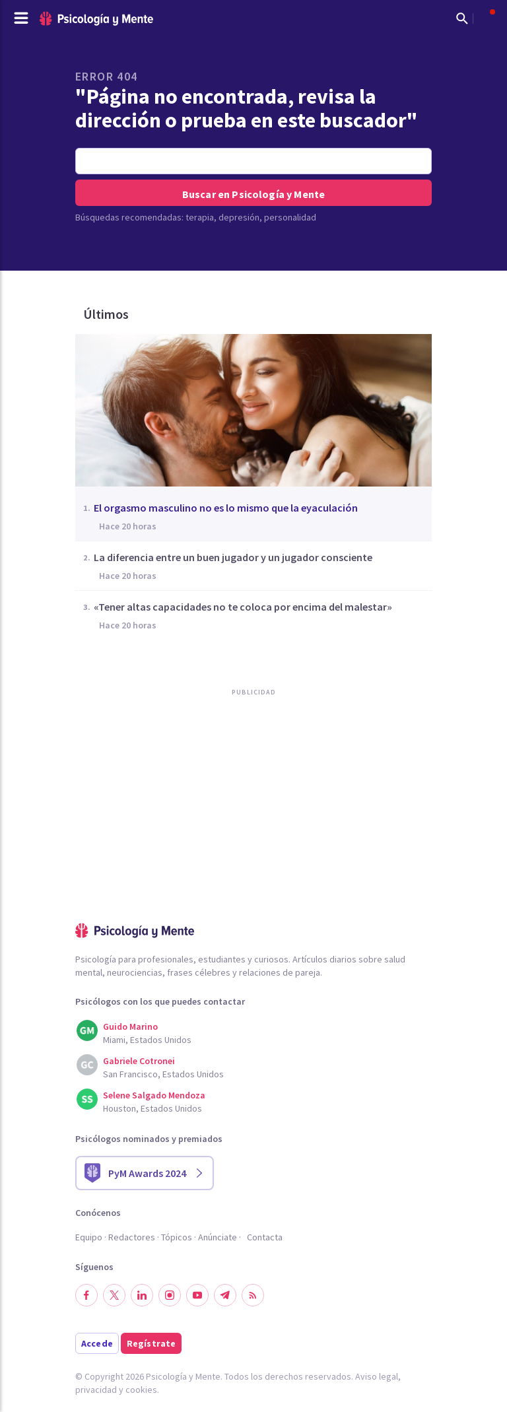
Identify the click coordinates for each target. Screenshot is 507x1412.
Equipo (88, 1237)
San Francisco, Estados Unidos (163, 1074)
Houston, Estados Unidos (152, 1108)
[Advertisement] (174, 836)
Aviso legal (376, 1376)
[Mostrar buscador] (462, 18)
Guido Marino (130, 1026)
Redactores (131, 1237)
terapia (200, 217)
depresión (239, 217)
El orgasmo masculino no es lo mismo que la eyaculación (226, 507)
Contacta (265, 1237)
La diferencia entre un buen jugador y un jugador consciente (233, 557)
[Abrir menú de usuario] (485, 18)
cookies (141, 1389)
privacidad (96, 1389)
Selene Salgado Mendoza (154, 1095)
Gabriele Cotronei (139, 1061)
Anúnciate (217, 1237)
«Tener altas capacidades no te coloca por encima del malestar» (243, 606)
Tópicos (176, 1237)
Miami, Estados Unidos (147, 1040)
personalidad (290, 217)
